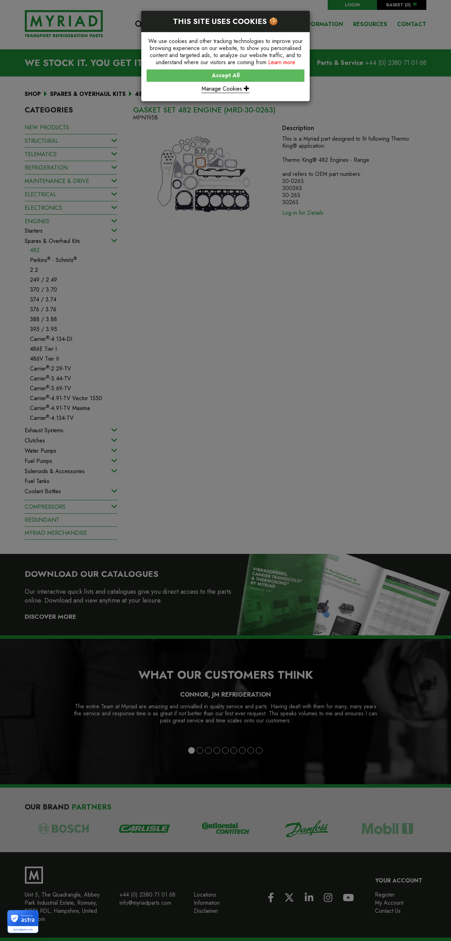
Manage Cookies (225, 89)
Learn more (281, 62)
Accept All (226, 75)
